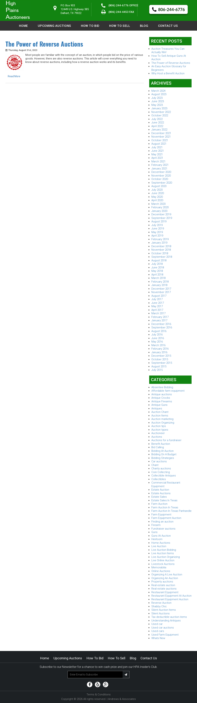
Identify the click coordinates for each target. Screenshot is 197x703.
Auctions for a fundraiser (166, 440)
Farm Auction (159, 503)
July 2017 (157, 299)
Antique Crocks (160, 397)
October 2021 (159, 140)
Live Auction (158, 546)
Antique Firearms (161, 401)
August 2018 (158, 260)
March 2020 (158, 204)
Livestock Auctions (163, 564)
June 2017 (157, 302)
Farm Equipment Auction (166, 518)
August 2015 (158, 366)
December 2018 (161, 246)
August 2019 (158, 221)
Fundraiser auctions (163, 528)
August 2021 (158, 143)
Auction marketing (162, 419)
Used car (157, 624)
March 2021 (158, 161)
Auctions (156, 436)
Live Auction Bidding (163, 549)
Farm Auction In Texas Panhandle (171, 511)
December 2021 (161, 133)
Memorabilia (158, 567)
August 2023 (158, 94)
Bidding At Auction (162, 451)
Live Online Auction (162, 560)
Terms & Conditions (99, 694)
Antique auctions (161, 394)
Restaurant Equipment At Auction (171, 595)
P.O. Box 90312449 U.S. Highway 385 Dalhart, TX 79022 (75, 9)
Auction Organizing (162, 422)
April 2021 (157, 157)
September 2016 (161, 327)
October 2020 (159, 179)
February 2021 (160, 165)
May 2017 (157, 306)
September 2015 (161, 362)
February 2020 (160, 207)
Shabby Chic (159, 606)
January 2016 (159, 352)
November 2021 (161, 136)
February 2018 (160, 281)
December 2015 (161, 355)
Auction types (159, 429)
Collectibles (158, 479)
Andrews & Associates (122, 699)
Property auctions (162, 581)
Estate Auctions (161, 493)
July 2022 (157, 119)
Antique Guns (159, 405)
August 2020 (158, 186)
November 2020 (161, 175)
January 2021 (159, 168)
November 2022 (161, 112)
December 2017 (161, 288)
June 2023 (157, 101)
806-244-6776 (168, 10)
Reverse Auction (161, 602)
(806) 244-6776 (118, 5)
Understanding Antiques (166, 620)
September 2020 (161, 182)
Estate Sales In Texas (164, 500)
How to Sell (119, 26)
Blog (144, 26)
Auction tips (158, 426)
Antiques (156, 408)
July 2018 (157, 264)
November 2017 (161, 292)
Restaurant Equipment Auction (169, 599)
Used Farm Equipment (165, 634)
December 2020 (161, 172)
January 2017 (159, 320)
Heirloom (156, 539)
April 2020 (157, 200)
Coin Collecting (160, 472)
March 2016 (158, 345)
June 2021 (157, 150)
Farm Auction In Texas (164, 507)
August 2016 (158, 331)
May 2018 (157, 271)
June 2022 (157, 122)
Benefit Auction (160, 443)
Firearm (156, 525)
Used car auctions (162, 627)
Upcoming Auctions (54, 26)
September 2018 (161, 256)
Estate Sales (159, 496)
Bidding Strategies (162, 458)
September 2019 (161, 218)
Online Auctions (160, 571)
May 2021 (157, 154)
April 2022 (157, 126)
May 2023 (157, 105)
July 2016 (157, 334)
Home (23, 26)
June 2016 (157, 338)
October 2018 (159, 253)
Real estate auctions (164, 588)
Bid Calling (157, 447)
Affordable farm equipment (168, 390)
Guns (154, 532)
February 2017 (160, 317)
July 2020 (157, 189)
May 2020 (157, 196)
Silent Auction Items (163, 609)
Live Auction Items (162, 553)
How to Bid (90, 26)
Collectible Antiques (163, 475)
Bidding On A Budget (163, 454)
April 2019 (157, 235)
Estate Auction (160, 489)
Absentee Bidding (162, 387)
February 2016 (160, 348)
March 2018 (158, 278)
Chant (154, 465)
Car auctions (159, 461)
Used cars (157, 631)
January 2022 (159, 129)
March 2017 (158, 313)
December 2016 (161, 324)
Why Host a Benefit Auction (168, 73)
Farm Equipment (161, 514)
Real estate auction (163, 585)
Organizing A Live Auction (166, 574)
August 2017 (158, 295)
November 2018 (161, 249)
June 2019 (157, 228)
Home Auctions (160, 542)
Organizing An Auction (164, 578)
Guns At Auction (161, 535)
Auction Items (159, 415)
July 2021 (157, 147)
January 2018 (159, 285)
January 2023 (159, 108)
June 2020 (157, 193)
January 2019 (159, 242)
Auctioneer (158, 433)
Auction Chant (159, 412)
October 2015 (159, 359)
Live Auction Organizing (165, 557)
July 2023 (157, 97)
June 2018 (157, 267)
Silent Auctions (160, 613)
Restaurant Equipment (164, 592)
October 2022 (159, 115)
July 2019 (157, 225)
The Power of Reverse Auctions (44, 43)
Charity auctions (161, 468)
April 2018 (157, 274)
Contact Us (168, 26)
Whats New (158, 638)
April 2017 (157, 310)
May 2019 (157, 232)
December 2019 (161, 214)
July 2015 (157, 370)
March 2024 (158, 90)
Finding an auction (162, 521)
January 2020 (159, 211)
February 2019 (160, 239)
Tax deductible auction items (169, 617)
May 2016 (157, 341)
